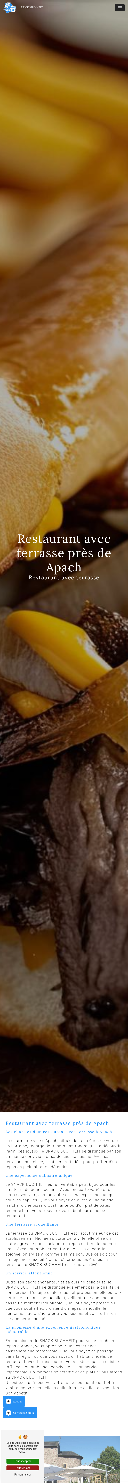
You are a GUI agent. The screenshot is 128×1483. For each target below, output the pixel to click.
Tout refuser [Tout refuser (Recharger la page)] (22, 1468)
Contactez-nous (20, 1413)
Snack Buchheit (23, 7)
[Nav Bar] (120, 7)
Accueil (14, 1401)
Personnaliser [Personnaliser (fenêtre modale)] (22, 1474)
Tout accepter (22, 1461)
